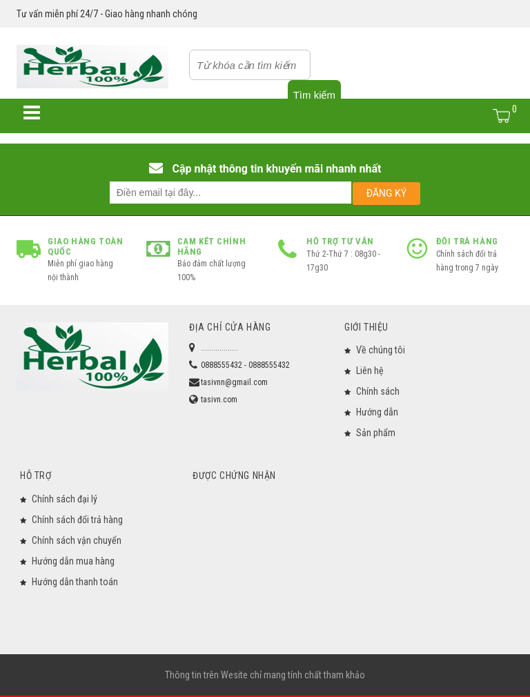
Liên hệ (370, 370)
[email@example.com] (230, 192)
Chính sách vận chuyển (76, 540)
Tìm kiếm (314, 95)
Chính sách (378, 391)
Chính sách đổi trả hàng (77, 519)
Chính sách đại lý (64, 498)
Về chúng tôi (380, 349)
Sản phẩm (375, 432)
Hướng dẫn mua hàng (73, 561)
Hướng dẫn (377, 412)
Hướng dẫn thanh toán (75, 581)
